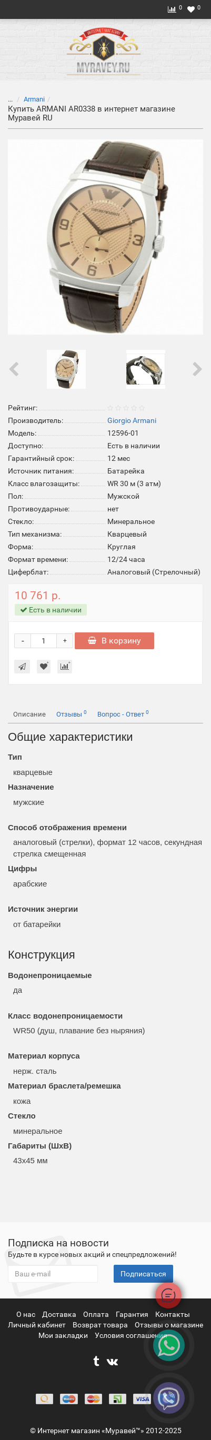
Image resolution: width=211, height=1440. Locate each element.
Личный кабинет (37, 1325)
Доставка (60, 1314)
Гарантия (133, 1314)
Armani (34, 99)
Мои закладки (63, 1335)
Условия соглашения (131, 1335)
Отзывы (71, 713)
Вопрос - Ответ (123, 713)
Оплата (96, 1314)
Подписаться (143, 1274)
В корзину (114, 641)
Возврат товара (101, 1325)
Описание (29, 714)
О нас (26, 1314)
